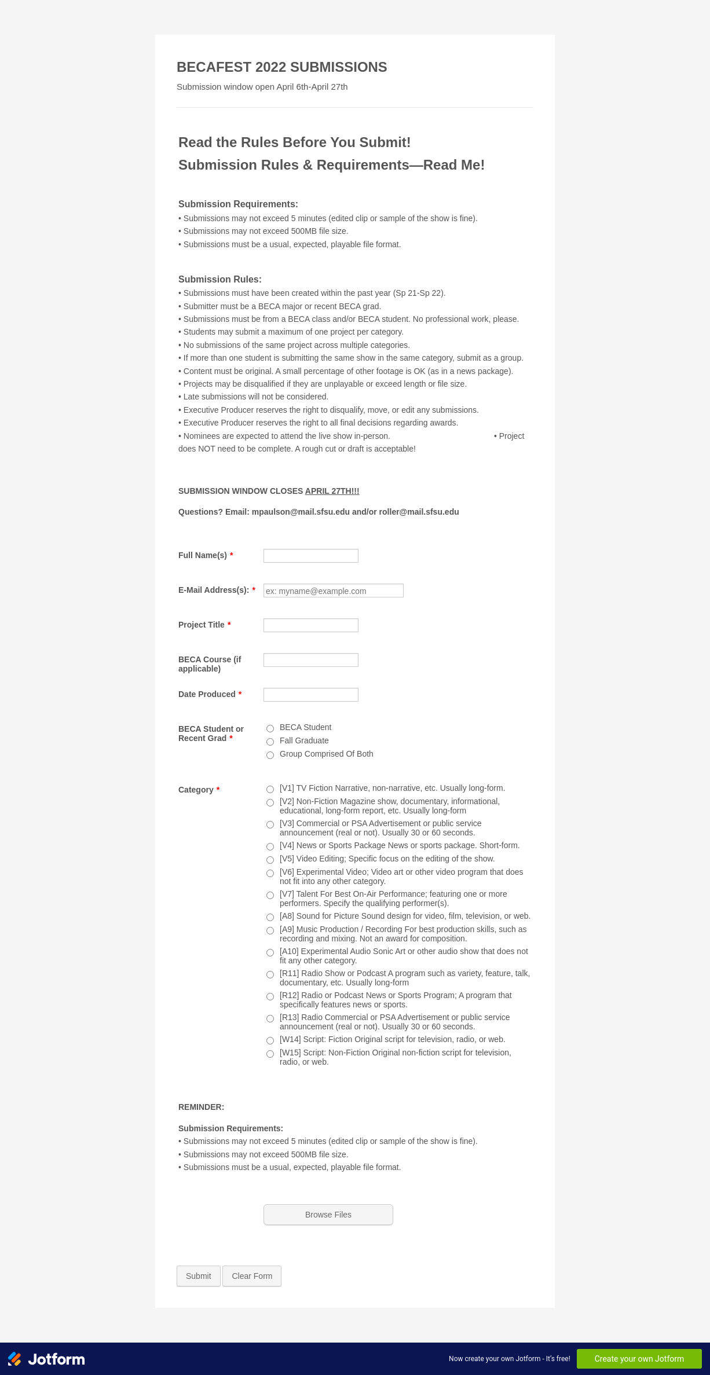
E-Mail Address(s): (216, 590)
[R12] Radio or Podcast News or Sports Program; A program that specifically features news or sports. (396, 1000)
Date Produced (209, 694)
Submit (198, 1276)
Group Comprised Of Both (327, 753)
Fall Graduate (304, 740)
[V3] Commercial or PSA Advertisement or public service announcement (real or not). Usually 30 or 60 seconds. (381, 828)
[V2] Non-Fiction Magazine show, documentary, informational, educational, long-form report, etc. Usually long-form (390, 806)
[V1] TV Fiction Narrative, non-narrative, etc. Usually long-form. (393, 788)
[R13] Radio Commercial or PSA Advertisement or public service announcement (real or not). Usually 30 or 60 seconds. (395, 1022)
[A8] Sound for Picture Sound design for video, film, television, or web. (405, 916)
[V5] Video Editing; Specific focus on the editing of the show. (387, 858)
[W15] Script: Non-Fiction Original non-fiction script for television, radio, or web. (395, 1057)
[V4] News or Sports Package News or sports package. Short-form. (400, 845)
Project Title (204, 624)
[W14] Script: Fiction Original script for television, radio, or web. (393, 1039)
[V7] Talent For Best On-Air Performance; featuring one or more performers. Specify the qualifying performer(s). (393, 898)
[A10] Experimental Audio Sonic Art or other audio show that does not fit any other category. (404, 956)
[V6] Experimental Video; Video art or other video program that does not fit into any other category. (402, 876)
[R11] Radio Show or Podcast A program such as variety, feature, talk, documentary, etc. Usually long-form (405, 978)
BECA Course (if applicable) (209, 664)
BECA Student (306, 727)
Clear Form (252, 1276)
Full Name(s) (205, 555)
